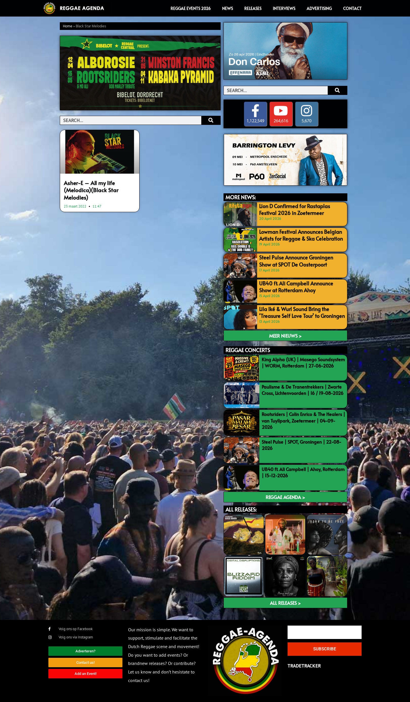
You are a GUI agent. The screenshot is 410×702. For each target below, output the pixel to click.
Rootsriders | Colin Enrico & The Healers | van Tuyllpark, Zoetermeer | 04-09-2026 (303, 420)
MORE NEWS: (241, 197)
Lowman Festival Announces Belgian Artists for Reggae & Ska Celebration (297, 234)
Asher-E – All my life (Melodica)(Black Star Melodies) (99, 185)
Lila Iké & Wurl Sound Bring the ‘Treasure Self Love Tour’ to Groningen (301, 311)
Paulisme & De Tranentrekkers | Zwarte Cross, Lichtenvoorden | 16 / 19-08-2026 (302, 390)
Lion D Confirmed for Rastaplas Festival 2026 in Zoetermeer (299, 209)
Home (67, 26)
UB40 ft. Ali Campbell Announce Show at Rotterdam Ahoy (300, 286)
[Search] (210, 120)
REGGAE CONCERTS (248, 350)
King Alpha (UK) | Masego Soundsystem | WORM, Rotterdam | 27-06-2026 (303, 362)
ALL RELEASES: (241, 509)
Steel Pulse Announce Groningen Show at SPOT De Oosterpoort (301, 260)
